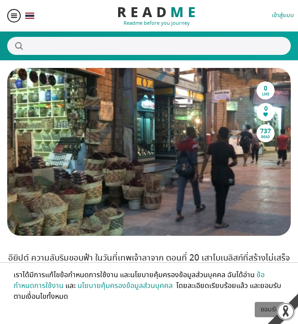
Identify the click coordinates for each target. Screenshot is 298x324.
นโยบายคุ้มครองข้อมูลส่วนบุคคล (126, 285)
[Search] (149, 46)
